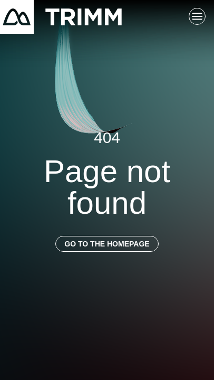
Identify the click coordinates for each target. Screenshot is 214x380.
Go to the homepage (106, 244)
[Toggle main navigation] (197, 17)
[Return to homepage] (61, 17)
